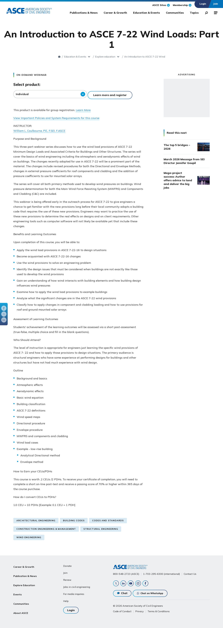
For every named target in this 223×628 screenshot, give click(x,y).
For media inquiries (73, 592)
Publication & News (25, 571)
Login (71, 608)
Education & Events (146, 12)
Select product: (26, 84)
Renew (67, 578)
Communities (175, 12)
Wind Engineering (28, 535)
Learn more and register (111, 94)
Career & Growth (115, 12)
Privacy (139, 610)
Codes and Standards (108, 518)
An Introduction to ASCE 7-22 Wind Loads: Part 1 (145, 56)
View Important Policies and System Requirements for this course (56, 116)
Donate (67, 564)
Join (65, 570)
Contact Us (190, 572)
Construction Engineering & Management (46, 527)
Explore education (98, 56)
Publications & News (84, 12)
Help (66, 599)
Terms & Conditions (159, 610)
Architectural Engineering (35, 518)
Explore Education (24, 578)
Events (17, 586)
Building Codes (74, 518)
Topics (194, 12)
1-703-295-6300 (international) (161, 572)
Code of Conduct (122, 610)
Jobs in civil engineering (76, 585)
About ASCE (20, 600)
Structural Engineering (100, 527)
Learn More (83, 108)
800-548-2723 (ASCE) (126, 572)
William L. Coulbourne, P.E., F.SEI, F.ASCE (39, 129)
